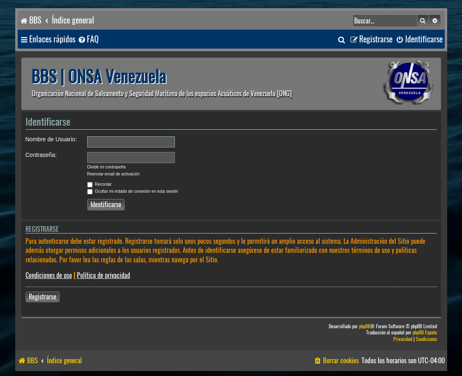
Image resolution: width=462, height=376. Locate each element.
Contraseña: (41, 155)
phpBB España (425, 332)
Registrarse (42, 296)
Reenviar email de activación (113, 174)
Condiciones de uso (49, 275)
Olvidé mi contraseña (106, 167)
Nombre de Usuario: (51, 139)
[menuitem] (88, 39)
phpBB (364, 326)
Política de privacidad (103, 275)
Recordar (99, 184)
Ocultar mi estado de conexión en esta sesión (132, 191)
